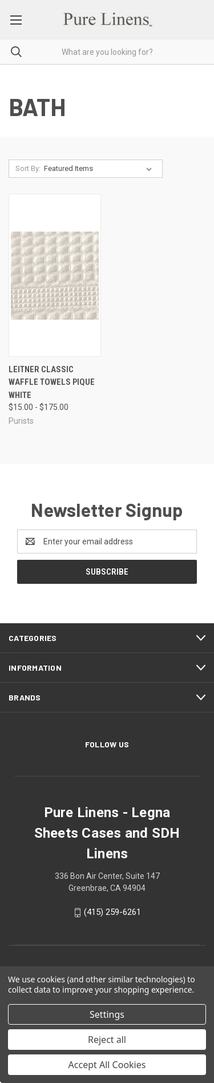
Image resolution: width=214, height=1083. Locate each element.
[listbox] (100, 168)
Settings (107, 1014)
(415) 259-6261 (112, 912)
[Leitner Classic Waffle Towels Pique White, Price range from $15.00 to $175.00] (55, 275)
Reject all (107, 1039)
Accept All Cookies (107, 1064)
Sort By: (28, 168)
